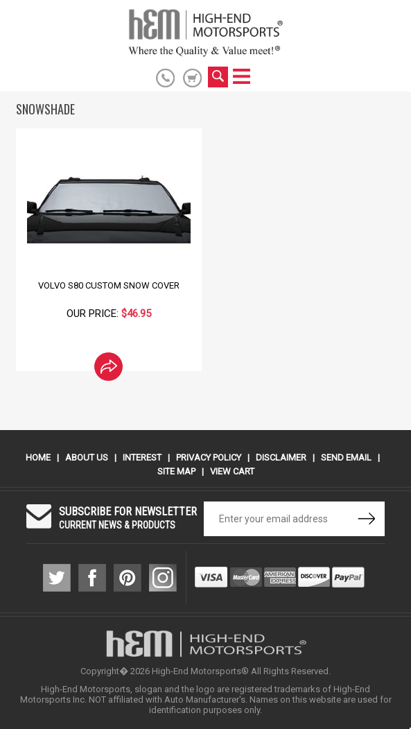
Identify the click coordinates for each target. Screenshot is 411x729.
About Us (86, 457)
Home (38, 457)
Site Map (176, 471)
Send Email (346, 457)
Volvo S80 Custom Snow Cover (109, 285)
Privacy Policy (208, 457)
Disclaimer (281, 457)
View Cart (232, 471)
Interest (142, 457)
